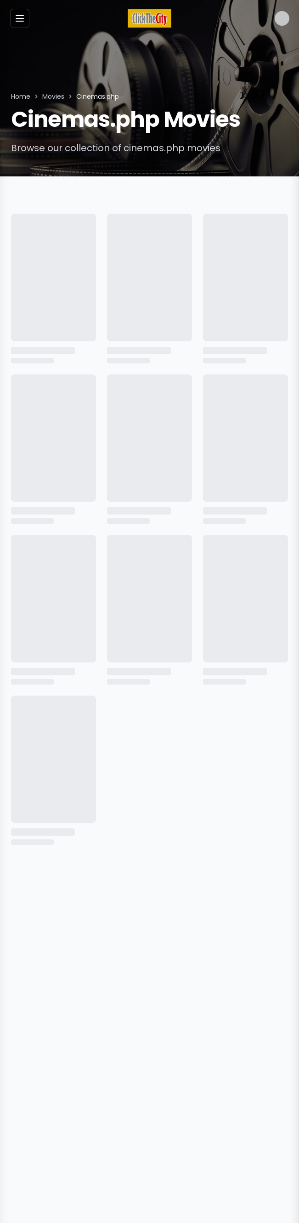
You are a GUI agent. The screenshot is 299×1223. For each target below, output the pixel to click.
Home (20, 96)
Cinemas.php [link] (97, 96)
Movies (53, 96)
